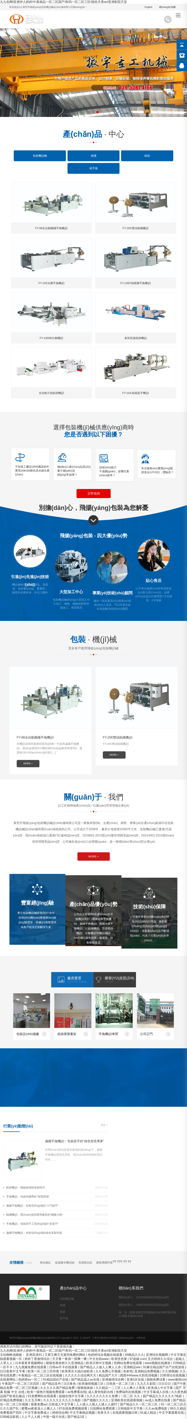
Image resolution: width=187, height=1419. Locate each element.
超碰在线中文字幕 (72, 1396)
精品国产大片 (108, 1375)
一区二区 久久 (130, 1396)
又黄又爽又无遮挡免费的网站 (65, 1354)
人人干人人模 (31, 1416)
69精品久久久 (134, 1354)
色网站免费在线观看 (128, 1363)
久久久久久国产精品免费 (58, 1387)
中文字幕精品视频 (83, 1412)
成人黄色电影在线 (101, 1392)
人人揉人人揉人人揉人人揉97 (97, 1404)
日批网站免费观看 (103, 1408)
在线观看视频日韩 (125, 1412)
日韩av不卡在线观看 (63, 1367)
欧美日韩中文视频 (99, 1363)
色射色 (128, 1371)
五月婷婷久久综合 (161, 1359)
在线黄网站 (8, 1379)
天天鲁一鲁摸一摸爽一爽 (70, 1359)
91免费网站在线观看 (42, 1396)
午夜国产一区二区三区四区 (21, 1383)
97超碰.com (138, 1359)
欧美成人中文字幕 (161, 1387)
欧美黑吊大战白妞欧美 (78, 1371)
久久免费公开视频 (108, 1371)
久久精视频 (170, 1371)
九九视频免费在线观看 (31, 1367)
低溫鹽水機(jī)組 (65, 1262)
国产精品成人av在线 (85, 1379)
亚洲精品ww (132, 1367)
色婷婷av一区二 (29, 1379)
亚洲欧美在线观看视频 (127, 1400)
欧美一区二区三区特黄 (44, 1371)
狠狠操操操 (85, 1387)
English (148, 7)
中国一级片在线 (54, 1416)
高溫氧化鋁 (85, 1262)
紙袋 (62, 1311)
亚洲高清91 (34, 1354)
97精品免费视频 (11, 1400)
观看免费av (39, 1404)
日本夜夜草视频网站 (29, 1363)
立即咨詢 (93, 493)
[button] (89, 112)
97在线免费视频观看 (73, 1408)
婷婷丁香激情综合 (37, 1359)
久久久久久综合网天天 (81, 1375)
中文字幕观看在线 (172, 1412)
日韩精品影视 (10, 1416)
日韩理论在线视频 (173, 1375)
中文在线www (99, 1359)
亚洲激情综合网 (113, 1379)
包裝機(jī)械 (67, 1298)
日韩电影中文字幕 (130, 1408)
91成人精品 (148, 1412)
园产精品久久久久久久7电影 (163, 1396)
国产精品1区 (76, 1416)
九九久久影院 (147, 1383)
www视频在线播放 (158, 1363)
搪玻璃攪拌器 (104, 1262)
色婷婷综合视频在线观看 (105, 1354)
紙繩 (62, 1305)
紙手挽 (64, 1318)
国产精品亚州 (52, 1383)
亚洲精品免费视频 (147, 1371)
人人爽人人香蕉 (134, 1387)
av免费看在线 (76, 1392)
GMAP (85, 1338)
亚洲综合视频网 (157, 1354)
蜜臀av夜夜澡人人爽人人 (39, 1408)
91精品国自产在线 (56, 1379)
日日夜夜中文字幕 (13, 1371)
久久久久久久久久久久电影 (62, 1400)
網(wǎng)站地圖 (167, 7)
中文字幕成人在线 (156, 1392)
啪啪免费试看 (156, 1379)
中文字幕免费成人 (37, 1412)
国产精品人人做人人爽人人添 (101, 1367)
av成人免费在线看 (158, 1400)
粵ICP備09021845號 (105, 1338)
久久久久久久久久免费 (103, 1396)
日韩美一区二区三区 (120, 1383)
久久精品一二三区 (108, 1387)
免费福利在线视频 (129, 1392)
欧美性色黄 (119, 1359)
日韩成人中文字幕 (61, 1404)
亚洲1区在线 (136, 1379)
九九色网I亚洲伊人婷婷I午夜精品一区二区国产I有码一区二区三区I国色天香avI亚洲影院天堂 (63, 2)
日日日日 (165, 1383)
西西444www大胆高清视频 (139, 1375)
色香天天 (104, 1412)
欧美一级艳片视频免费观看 (46, 1392)
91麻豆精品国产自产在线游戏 (164, 1367)
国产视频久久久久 (96, 1400)
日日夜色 (70, 1383)
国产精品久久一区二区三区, (139, 1404)
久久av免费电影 (156, 1408)
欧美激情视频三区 (91, 1383)
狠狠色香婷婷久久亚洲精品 (65, 1363)
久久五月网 (33, 1400)
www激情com (177, 1379)
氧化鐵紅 (45, 1262)
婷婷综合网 (60, 1412)
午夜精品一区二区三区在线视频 (40, 1375)
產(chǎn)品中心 (73, 1288)
